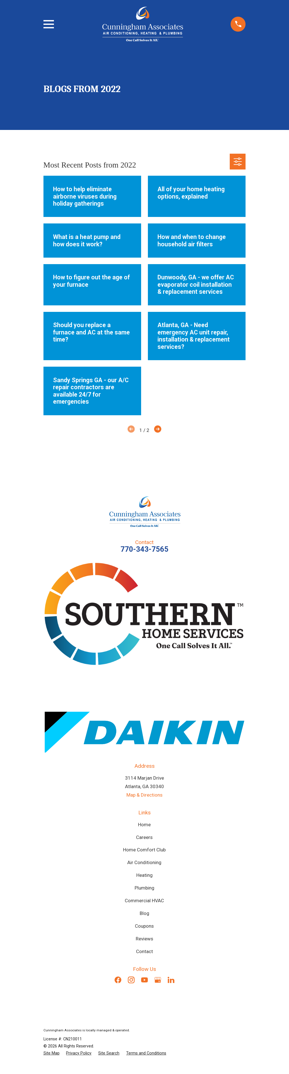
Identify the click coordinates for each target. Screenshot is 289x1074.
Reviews (144, 939)
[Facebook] (118, 980)
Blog (144, 913)
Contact (144, 951)
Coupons (144, 926)
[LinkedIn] (171, 980)
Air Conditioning (144, 862)
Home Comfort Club (144, 850)
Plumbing (144, 888)
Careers (144, 837)
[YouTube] (144, 980)
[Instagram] (131, 980)
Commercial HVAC (144, 900)
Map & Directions (144, 795)
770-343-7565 (144, 549)
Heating (144, 875)
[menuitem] (51, 1053)
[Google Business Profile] (157, 980)
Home (144, 824)
